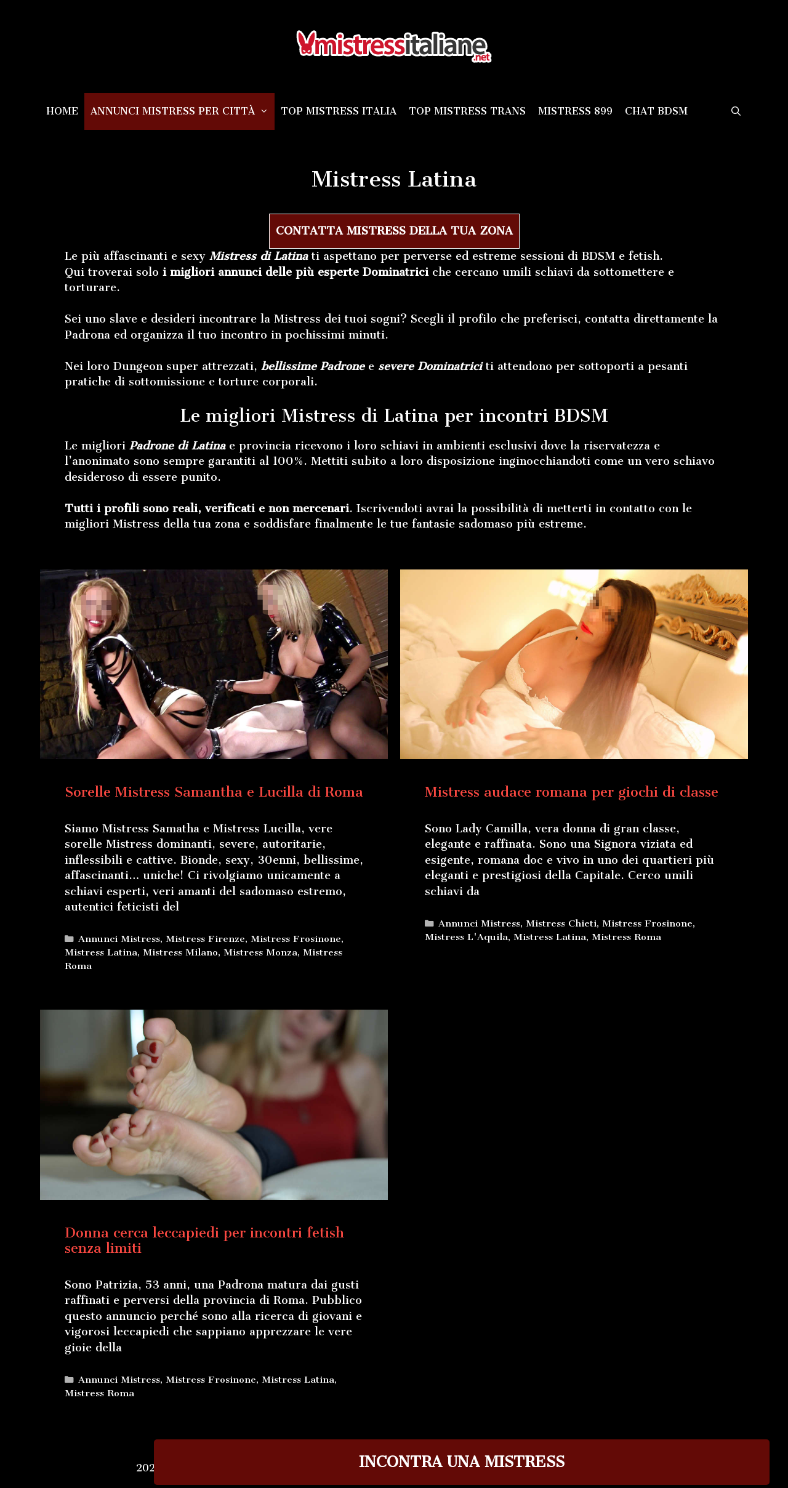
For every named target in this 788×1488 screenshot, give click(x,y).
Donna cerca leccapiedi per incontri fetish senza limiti (204, 1241)
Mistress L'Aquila (466, 937)
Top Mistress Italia (338, 111)
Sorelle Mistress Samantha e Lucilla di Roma (214, 792)
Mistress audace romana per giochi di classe (571, 792)
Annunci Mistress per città (182, 111)
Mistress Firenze (205, 938)
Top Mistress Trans (467, 111)
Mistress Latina (101, 952)
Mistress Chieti (561, 923)
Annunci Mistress (119, 938)
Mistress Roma (626, 937)
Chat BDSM (656, 111)
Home (62, 111)
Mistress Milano (180, 952)
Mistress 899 (575, 111)
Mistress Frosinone (296, 938)
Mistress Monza (260, 952)
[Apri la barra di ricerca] (736, 111)
